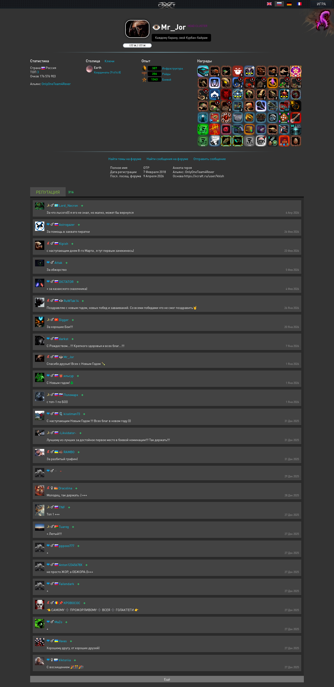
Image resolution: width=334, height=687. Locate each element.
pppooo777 (66, 546)
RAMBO (69, 452)
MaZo (58, 622)
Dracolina (65, 488)
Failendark (66, 584)
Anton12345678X (70, 565)
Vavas (63, 641)
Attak (58, 263)
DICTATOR (66, 282)
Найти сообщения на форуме (167, 159)
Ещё (167, 679)
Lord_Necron (68, 205)
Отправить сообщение (209, 159)
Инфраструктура (172, 68)
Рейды (166, 74)
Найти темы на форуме (124, 159)
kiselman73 (72, 414)
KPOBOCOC (72, 603)
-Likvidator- (67, 433)
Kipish (63, 243)
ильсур (69, 376)
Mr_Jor (69, 357)
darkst (63, 339)
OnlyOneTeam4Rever (56, 84)
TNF (62, 507)
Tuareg (64, 527)
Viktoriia (64, 660)
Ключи (109, 61)
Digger (64, 320)
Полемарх (71, 395)
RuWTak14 (71, 301)
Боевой (166, 79)
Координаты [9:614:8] (107, 72)
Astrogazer (67, 224)
